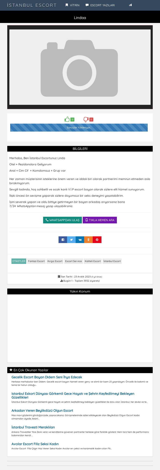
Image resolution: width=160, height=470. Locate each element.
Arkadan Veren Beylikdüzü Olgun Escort (42, 410)
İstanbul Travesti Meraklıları (33, 427)
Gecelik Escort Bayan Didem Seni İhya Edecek (46, 377)
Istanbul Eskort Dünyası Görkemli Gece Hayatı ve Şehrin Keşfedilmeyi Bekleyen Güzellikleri (72, 395)
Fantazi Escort (36, 261)
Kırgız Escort (55, 261)
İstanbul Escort (32, 5)
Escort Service (73, 261)
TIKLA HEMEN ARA (99, 220)
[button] (147, 31)
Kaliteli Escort (93, 261)
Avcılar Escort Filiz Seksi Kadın (35, 444)
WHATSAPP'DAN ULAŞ (62, 220)
